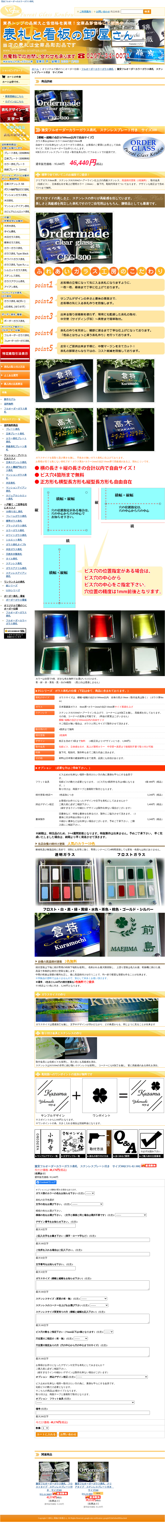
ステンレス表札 (14, 563)
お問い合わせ (103, 11)
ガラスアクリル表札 (16, 568)
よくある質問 (11, 375)
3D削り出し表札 (14, 511)
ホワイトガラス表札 (16, 535)
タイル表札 (11, 558)
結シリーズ (11, 585)
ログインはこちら (14, 101)
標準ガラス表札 (14, 521)
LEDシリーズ (13, 590)
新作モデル (10, 399)
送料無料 (8, 404)
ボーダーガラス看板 (16, 600)
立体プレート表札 (15, 433)
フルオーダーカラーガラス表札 (97, 69)
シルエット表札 (14, 539)
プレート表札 (13, 429)
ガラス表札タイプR (16, 544)
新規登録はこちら (14, 96)
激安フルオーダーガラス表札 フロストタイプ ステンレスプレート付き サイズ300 (54, 1494)
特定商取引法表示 (15, 353)
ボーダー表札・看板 (14, 596)
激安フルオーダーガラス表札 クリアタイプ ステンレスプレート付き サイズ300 (94, 1493)
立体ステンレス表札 (16, 462)
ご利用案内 (85, 11)
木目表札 (10, 483)
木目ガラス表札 (14, 549)
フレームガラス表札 (16, 516)
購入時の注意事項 (13, 384)
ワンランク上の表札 (14, 581)
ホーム (35, 69)
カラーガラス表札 (15, 530)
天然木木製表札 (14, 554)
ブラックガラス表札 (16, 525)
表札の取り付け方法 (14, 366)
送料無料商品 (11, 425)
